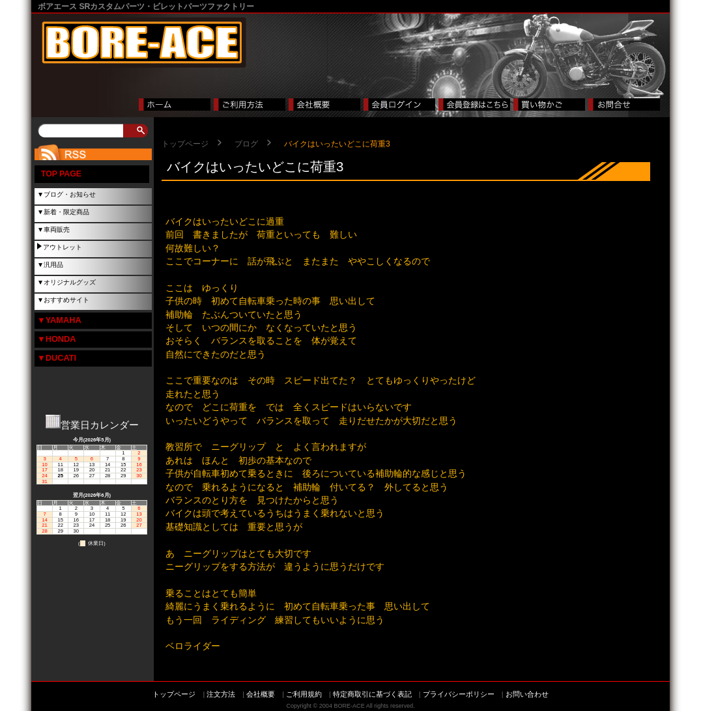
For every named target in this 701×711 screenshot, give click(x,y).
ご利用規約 (304, 694)
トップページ (185, 143)
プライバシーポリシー (458, 694)
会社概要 (260, 694)
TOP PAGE (61, 173)
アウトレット (62, 247)
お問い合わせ (527, 694)
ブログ (246, 143)
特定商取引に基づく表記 (372, 694)
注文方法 (221, 694)
